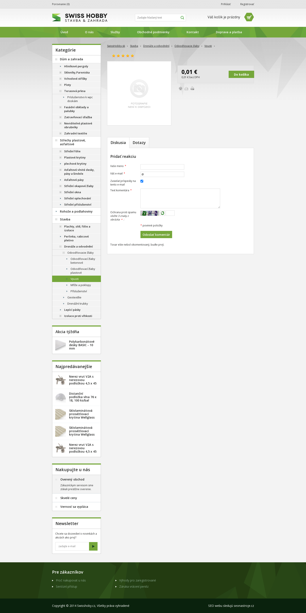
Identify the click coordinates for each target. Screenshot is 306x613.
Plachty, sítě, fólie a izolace (77, 228)
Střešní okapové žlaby (79, 186)
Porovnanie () (60, 4)
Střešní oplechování (77, 198)
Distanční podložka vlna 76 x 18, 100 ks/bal (82, 396)
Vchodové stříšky (75, 79)
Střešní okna (72, 192)
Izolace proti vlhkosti (78, 316)
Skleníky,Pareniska (77, 72)
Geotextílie (74, 297)
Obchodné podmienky (153, 32)
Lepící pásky (72, 310)
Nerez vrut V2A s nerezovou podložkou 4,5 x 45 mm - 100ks (82, 450)
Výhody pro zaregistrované (137, 580)
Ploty (67, 85)
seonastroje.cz (244, 606)
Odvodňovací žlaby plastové (83, 271)
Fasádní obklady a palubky (76, 109)
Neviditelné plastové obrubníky (78, 125)
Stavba (134, 46)
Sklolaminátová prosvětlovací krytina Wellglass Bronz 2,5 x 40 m (82, 416)
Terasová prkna (74, 91)
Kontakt (193, 32)
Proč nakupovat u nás (71, 580)
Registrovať (247, 4)
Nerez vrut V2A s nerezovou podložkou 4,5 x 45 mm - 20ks (82, 381)
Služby (115, 32)
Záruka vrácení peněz (134, 586)
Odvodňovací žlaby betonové (83, 261)
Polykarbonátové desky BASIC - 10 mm (81, 345)
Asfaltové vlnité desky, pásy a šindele (79, 172)
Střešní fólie (72, 151)
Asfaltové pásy (74, 180)
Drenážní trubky (77, 303)
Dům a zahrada (71, 59)
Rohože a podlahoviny (76, 211)
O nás (89, 32)
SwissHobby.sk (116, 46)
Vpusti (208, 46)
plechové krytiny (75, 163)
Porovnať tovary (180, 88)
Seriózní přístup (66, 586)
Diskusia (118, 142)
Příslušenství (79, 291)
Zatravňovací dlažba (78, 117)
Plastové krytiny (75, 157)
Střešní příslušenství (77, 204)
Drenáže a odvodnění (156, 46)
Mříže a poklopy (81, 285)
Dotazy (139, 142)
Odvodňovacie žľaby (186, 46)
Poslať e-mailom (186, 88)
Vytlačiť (192, 88)
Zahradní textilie (75, 133)
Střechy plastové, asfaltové (73, 142)
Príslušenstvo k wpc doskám (80, 99)
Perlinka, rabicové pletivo (76, 238)
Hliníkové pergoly (76, 66)
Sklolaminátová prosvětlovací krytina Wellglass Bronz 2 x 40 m (82, 433)
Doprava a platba (229, 32)
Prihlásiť (226, 4)
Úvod (64, 32)
